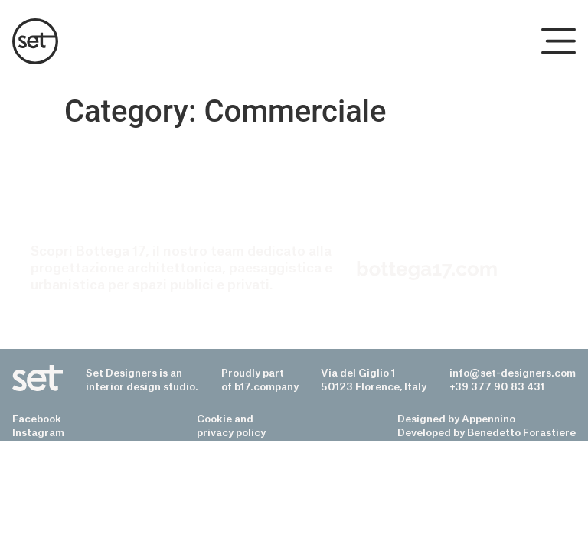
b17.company (266, 387)
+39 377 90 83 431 (496, 387)
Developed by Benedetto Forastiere (486, 433)
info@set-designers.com (512, 373)
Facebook (36, 419)
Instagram (38, 433)
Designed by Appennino (456, 419)
